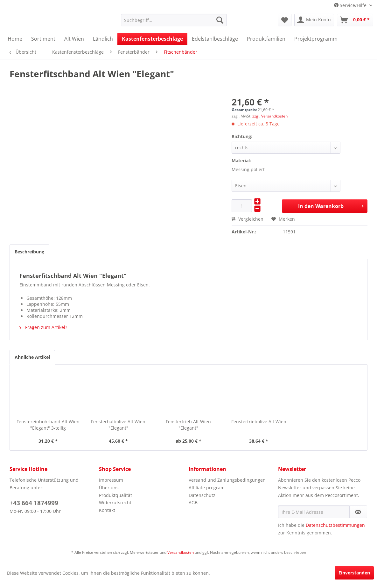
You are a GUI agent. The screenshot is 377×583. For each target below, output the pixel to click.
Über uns (109, 488)
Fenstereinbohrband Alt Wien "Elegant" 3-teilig (48, 425)
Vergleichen (247, 219)
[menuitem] (174, 20)
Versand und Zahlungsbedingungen (227, 480)
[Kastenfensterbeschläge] (152, 39)
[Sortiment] (43, 39)
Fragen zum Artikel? (43, 327)
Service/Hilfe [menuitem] (351, 5)
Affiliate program (207, 488)
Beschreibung (29, 252)
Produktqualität (115, 495)
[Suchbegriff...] (174, 20)
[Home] (15, 39)
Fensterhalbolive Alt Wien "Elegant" (118, 425)
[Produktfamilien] (266, 39)
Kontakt (107, 510)
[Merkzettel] (284, 20)
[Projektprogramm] (316, 39)
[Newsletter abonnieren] (358, 512)
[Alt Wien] (74, 39)
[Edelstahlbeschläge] (214, 39)
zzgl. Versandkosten (270, 116)
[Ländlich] (102, 39)
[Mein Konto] (314, 20)
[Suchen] (220, 20)
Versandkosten (180, 552)
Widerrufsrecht (115, 502)
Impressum (111, 480)
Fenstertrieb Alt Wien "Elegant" (188, 425)
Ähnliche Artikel (32, 357)
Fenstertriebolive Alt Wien (258, 422)
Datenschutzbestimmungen (335, 525)
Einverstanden (354, 573)
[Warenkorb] (355, 20)
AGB (193, 502)
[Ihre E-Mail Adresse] (314, 512)
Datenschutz (202, 495)
